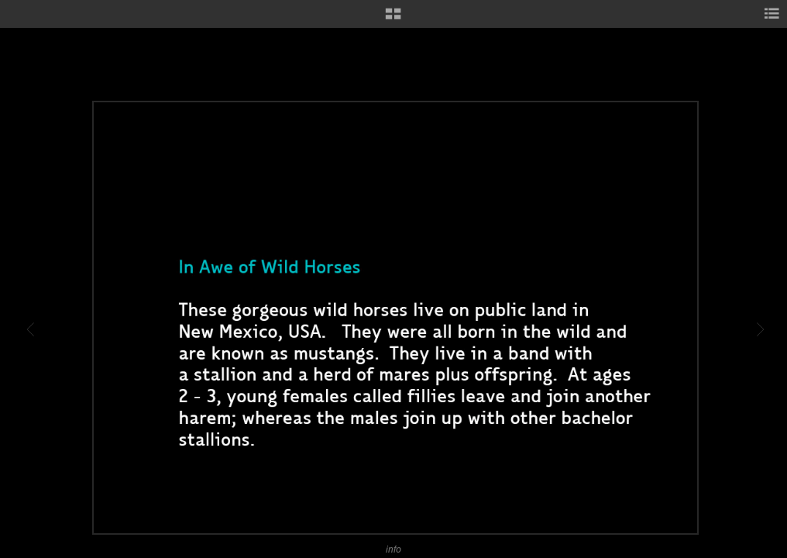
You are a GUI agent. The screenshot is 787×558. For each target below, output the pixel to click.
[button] (393, 19)
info (393, 549)
